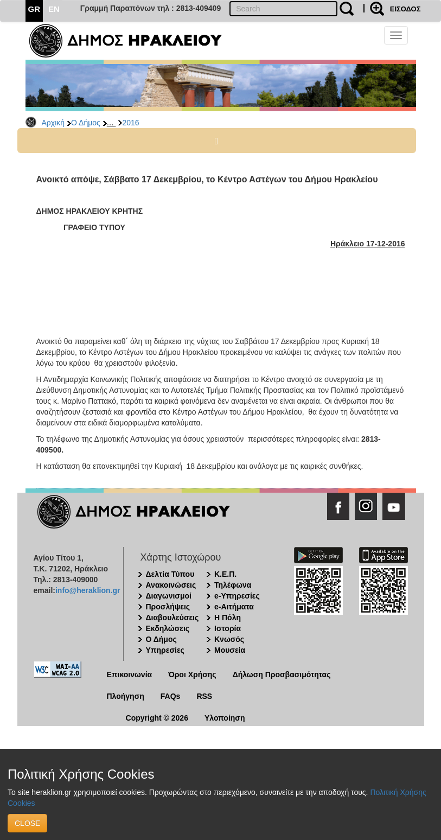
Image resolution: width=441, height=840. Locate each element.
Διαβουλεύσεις (172, 617)
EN (54, 9)
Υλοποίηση (224, 718)
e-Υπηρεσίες (237, 595)
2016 (130, 122)
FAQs (171, 696)
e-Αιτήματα (234, 606)
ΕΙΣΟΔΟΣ (405, 9)
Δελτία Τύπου (170, 574)
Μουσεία (229, 650)
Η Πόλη (227, 617)
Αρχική (53, 122)
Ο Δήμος (85, 122)
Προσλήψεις (168, 606)
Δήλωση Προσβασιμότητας (282, 674)
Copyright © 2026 (157, 718)
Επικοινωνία (129, 674)
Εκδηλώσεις (168, 628)
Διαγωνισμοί (168, 595)
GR (34, 9)
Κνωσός (229, 639)
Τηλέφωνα (232, 585)
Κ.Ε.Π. (225, 574)
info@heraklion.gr (87, 590)
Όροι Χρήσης (192, 674)
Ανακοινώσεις (171, 585)
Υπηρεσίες (165, 650)
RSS (204, 696)
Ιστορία (227, 628)
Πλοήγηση (125, 696)
